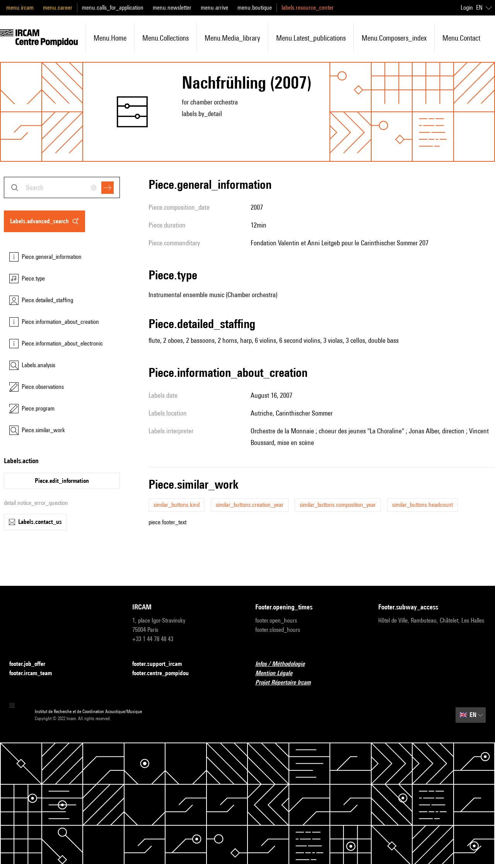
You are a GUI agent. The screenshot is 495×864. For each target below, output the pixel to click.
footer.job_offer (32, 664)
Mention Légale (278, 673)
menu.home (110, 38)
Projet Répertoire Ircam (287, 683)
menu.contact (461, 38)
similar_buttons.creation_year (249, 504)
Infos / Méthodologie (284, 664)
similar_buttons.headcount (422, 504)
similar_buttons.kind (177, 504)
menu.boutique (254, 7)
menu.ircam (20, 7)
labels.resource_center (308, 7)
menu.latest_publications (311, 38)
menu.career (57, 7)
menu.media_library (232, 38)
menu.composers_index (394, 38)
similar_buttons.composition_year (338, 504)
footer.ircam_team (35, 673)
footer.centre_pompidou (165, 673)
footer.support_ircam (161, 664)
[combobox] (62, 187)
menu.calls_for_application (112, 7)
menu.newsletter (172, 7)
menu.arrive (214, 7)
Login (467, 7)
